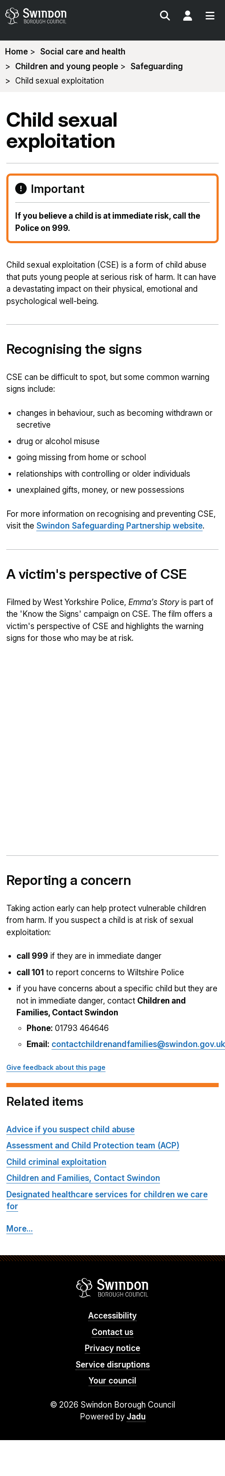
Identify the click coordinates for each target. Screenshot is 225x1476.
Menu (210, 17)
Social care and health (82, 52)
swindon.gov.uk (58, 15)
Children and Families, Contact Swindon (83, 1178)
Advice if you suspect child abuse (70, 1129)
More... (19, 1229)
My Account (187, 17)
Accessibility (112, 1316)
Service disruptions (113, 1365)
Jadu (136, 1417)
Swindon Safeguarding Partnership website (119, 526)
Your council (112, 1381)
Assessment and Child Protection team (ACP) (92, 1145)
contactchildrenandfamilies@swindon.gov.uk (138, 1044)
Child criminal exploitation (56, 1162)
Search (165, 17)
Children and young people (66, 66)
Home (16, 52)
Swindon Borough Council (112, 1287)
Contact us (112, 1332)
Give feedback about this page (56, 1068)
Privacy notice (112, 1348)
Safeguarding (156, 66)
